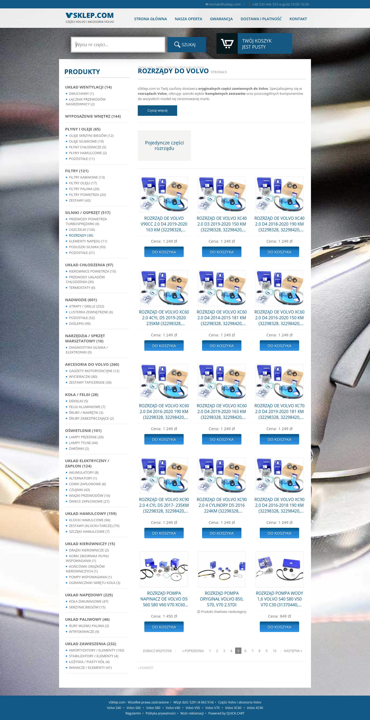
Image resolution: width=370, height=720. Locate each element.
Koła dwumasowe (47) (88, 601)
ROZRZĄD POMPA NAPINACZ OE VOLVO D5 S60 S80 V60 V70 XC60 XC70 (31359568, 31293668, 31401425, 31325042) (164, 599)
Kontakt (298, 18)
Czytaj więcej (157, 110)
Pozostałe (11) (82, 158)
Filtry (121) (76, 170)
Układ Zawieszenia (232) (90, 643)
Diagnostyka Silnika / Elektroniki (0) (87, 349)
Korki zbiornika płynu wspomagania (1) (87, 558)
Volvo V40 (173, 708)
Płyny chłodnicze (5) (87, 147)
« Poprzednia (193, 651)
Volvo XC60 (233, 708)
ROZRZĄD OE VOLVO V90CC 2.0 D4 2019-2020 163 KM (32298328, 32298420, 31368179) (164, 224)
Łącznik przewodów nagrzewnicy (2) (86, 101)
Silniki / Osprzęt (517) (87, 212)
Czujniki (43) (79, 489)
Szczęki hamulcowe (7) (89, 531)
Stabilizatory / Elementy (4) (93, 656)
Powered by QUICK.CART (226, 713)
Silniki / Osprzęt (166, 67)
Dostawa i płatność (261, 18)
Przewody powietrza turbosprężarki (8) (86, 221)
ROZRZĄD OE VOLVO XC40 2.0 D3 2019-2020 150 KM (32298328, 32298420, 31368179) (222, 224)
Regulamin (133, 713)
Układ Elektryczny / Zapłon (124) (87, 463)
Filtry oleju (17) (83, 183)
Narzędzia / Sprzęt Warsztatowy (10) (85, 338)
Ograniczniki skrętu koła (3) (94, 582)
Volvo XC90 (255, 708)
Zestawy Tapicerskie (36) (90, 382)
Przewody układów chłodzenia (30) (85, 279)
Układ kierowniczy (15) (90, 543)
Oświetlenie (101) (83, 430)
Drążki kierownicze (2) (89, 550)
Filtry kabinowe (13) (87, 177)
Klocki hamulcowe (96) (89, 520)
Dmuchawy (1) (81, 93)
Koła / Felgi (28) (81, 394)
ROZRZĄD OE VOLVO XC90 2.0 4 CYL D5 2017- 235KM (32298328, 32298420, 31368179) (164, 505)
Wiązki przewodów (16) (89, 495)
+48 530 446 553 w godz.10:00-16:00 (280, 4)
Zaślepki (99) (80, 323)
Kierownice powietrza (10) (92, 271)
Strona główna (150, 18)
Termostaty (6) (82, 287)
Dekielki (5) (78, 401)
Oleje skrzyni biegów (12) (91, 135)
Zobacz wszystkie (157, 651)
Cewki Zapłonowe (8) (87, 484)
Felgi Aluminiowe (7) (87, 406)
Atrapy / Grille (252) (86, 306)
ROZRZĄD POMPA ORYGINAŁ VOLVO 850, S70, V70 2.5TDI (222, 599)
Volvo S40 (114, 708)
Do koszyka (164, 251)
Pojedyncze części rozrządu (164, 145)
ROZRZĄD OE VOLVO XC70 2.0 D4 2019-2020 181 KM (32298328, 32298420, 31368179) (279, 411)
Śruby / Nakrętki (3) (86, 412)
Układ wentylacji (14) (88, 87)
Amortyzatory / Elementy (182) (96, 650)
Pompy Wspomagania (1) (90, 577)
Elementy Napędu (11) (88, 241)
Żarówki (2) (79, 448)
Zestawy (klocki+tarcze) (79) (94, 525)
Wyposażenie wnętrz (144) (93, 116)
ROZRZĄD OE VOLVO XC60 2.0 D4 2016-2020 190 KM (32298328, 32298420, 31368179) (164, 411)
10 (274, 651)
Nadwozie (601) (81, 299)
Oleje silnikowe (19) (86, 141)
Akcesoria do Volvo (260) (92, 364)
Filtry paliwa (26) (84, 188)
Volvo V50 (193, 708)
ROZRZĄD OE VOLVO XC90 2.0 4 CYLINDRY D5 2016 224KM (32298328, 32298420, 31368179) (222, 505)
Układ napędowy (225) (89, 594)
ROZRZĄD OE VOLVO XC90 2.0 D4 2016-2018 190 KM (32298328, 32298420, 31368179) (279, 505)
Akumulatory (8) (84, 472)
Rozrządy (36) (81, 235)
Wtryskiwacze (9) (84, 631)
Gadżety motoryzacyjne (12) (94, 370)
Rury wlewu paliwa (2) (89, 625)
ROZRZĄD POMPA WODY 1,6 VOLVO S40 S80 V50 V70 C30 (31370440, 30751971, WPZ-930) (279, 599)
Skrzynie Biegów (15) (87, 607)
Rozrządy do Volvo (192, 67)
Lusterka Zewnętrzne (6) (91, 312)
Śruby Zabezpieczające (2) (91, 418)
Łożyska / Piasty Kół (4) (89, 661)
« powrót (146, 668)
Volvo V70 (212, 708)
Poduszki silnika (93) (87, 246)
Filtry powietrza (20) (87, 194)
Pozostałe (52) (82, 317)
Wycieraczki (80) (83, 376)
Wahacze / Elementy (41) (90, 667)
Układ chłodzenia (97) (89, 264)
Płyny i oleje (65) (83, 129)
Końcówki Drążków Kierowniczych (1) (85, 568)
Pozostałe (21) (82, 252)
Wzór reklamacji (192, 713)
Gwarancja (221, 18)
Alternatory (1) (83, 478)
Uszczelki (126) (82, 229)
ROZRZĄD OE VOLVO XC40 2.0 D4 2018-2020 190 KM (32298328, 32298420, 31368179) (279, 224)
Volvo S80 (153, 708)
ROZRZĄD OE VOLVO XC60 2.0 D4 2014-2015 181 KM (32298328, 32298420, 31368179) (222, 317)
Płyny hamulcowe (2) (88, 152)
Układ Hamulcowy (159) (91, 513)
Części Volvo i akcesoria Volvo (239, 702)
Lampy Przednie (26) (86, 437)
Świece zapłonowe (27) (89, 501)
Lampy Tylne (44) (83, 442)
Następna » (293, 651)
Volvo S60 (133, 708)
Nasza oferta (188, 18)
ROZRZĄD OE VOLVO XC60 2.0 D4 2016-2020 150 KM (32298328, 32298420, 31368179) (279, 317)
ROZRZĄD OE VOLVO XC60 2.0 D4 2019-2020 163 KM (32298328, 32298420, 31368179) (222, 411)
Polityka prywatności (161, 713)
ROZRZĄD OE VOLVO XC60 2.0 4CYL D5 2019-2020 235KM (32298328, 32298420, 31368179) (164, 317)
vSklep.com (145, 67)
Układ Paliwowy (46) (87, 619)
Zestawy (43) (80, 200)
